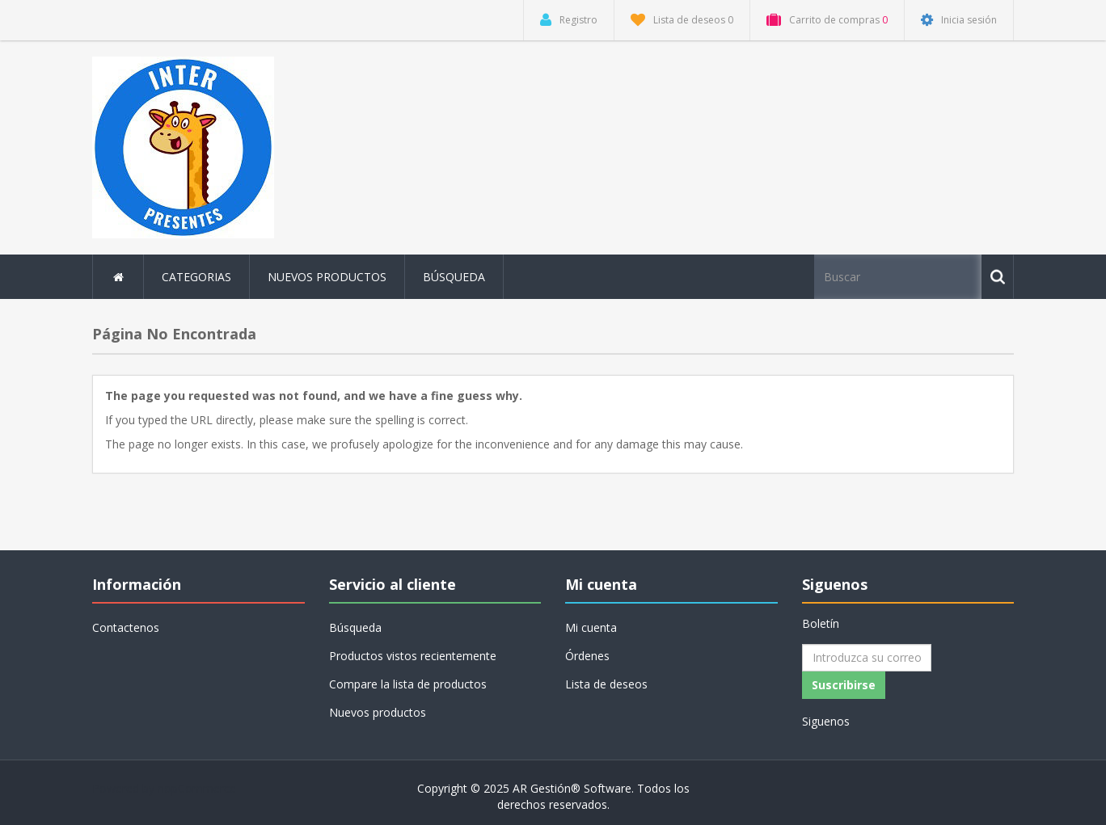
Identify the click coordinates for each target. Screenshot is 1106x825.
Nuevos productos (327, 276)
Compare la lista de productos (408, 684)
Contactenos (125, 627)
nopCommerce (197, 788)
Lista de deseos (606, 684)
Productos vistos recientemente (412, 655)
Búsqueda (454, 276)
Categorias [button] (196, 276)
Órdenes (587, 655)
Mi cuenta (591, 627)
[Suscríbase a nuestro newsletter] (866, 657)
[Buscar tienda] (899, 277)
